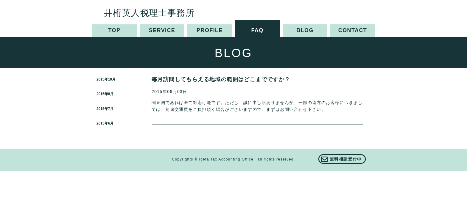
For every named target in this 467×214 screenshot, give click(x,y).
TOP (114, 30)
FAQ (257, 30)
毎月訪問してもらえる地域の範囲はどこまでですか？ (221, 79)
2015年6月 (104, 123)
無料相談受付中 (346, 159)
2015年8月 (104, 94)
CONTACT (352, 30)
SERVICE (162, 30)
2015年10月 (106, 79)
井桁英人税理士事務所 (149, 13)
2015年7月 (104, 109)
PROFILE (210, 30)
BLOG (305, 30)
